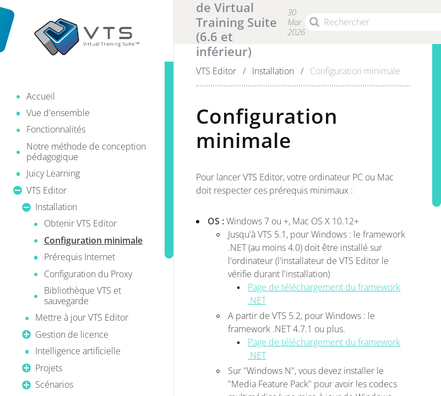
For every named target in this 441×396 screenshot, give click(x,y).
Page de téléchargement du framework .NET (324, 293)
